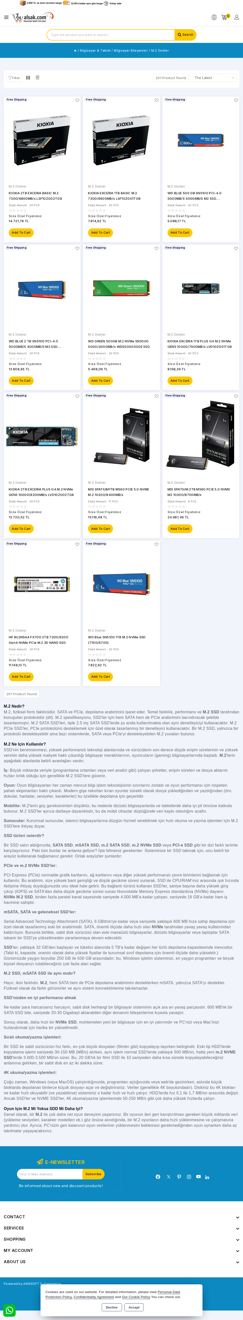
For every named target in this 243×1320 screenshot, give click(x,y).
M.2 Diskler (17, 186)
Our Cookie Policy (136, 1297)
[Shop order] (213, 78)
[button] (14, 78)
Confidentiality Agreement (94, 1297)
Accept (134, 1307)
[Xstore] (33, 17)
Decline (112, 1307)
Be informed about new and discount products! (61, 1195)
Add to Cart (22, 234)
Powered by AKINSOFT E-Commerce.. (38, 1293)
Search (187, 35)
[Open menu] (8, 17)
